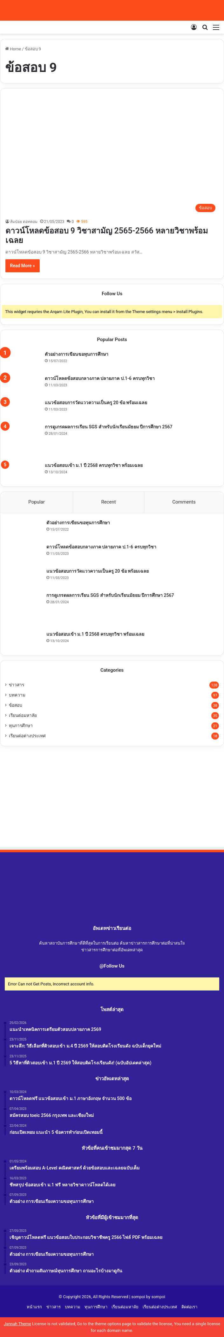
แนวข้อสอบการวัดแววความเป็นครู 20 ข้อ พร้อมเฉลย (96, 402)
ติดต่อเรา (189, 1307)
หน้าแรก (34, 1307)
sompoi (158, 1296)
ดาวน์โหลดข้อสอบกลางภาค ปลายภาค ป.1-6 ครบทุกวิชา (100, 378)
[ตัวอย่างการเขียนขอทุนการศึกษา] (22, 361)
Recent (108, 502)
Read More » (22, 265)
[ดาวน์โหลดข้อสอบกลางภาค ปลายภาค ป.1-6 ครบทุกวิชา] (22, 385)
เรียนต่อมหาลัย (23, 715)
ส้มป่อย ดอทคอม (23, 221)
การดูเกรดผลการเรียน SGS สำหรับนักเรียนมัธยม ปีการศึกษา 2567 (109, 426)
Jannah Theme (17, 1323)
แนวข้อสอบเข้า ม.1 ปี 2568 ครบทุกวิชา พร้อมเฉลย (94, 465)
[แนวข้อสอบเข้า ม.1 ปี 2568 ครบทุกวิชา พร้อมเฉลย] (22, 471)
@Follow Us (112, 966)
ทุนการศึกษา (21, 725)
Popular (36, 502)
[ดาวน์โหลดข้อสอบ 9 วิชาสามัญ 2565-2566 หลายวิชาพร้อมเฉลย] (112, 155)
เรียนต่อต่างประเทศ (27, 735)
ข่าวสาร (16, 684)
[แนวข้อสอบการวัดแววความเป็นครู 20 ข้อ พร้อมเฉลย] (22, 409)
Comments (184, 502)
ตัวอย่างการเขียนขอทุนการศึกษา (76, 354)
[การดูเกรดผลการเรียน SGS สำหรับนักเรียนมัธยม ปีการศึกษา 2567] (22, 441)
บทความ (17, 694)
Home (13, 48)
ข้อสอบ (15, 705)
